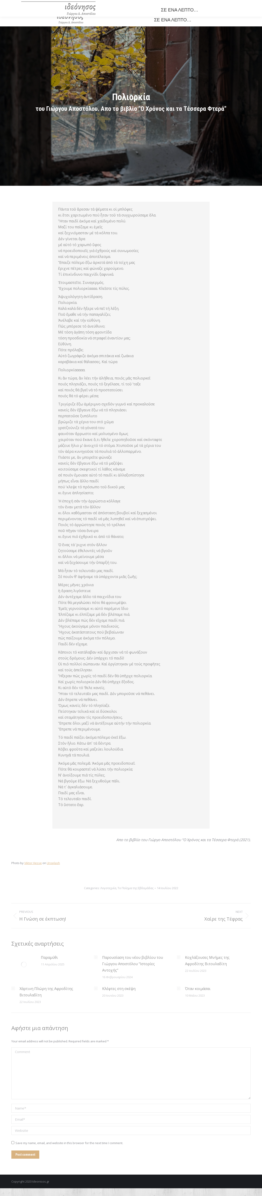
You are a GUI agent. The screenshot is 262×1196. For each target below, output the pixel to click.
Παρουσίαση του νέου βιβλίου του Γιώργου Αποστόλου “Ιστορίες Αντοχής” (132, 964)
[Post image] (23, 964)
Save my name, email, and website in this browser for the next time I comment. (69, 1143)
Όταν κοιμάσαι (197, 988)
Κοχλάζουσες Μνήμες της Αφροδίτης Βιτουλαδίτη (207, 960)
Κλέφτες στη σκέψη (119, 988)
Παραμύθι (49, 957)
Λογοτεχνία (108, 888)
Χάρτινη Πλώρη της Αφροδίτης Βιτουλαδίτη (46, 992)
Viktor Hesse (33, 863)
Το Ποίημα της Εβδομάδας (135, 888)
